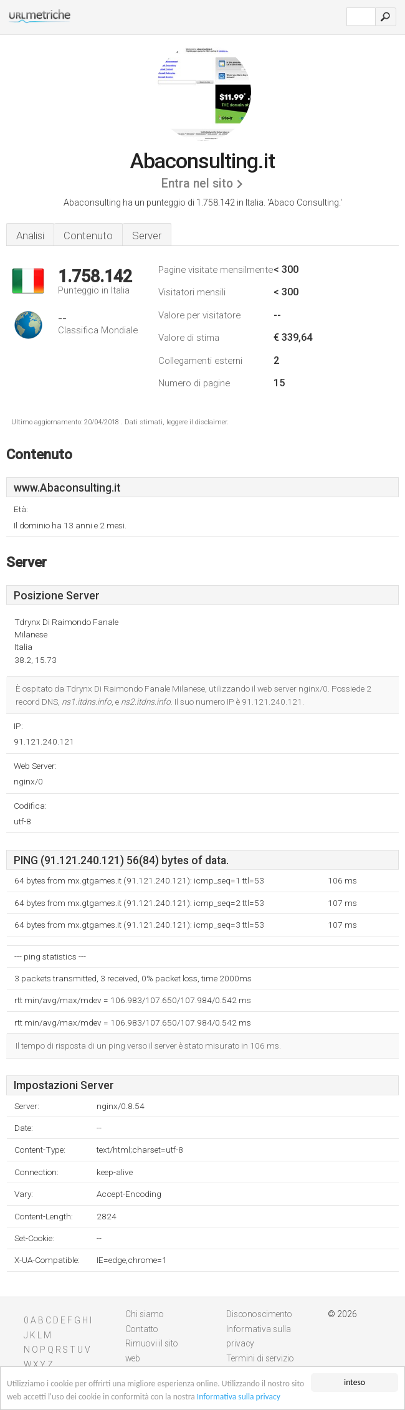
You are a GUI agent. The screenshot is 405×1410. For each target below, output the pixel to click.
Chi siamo (144, 1314)
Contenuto (88, 235)
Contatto (141, 1329)
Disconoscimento (259, 1314)
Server (146, 235)
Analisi (30, 235)
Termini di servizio (260, 1358)
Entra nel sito (197, 183)
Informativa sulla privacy (238, 1398)
